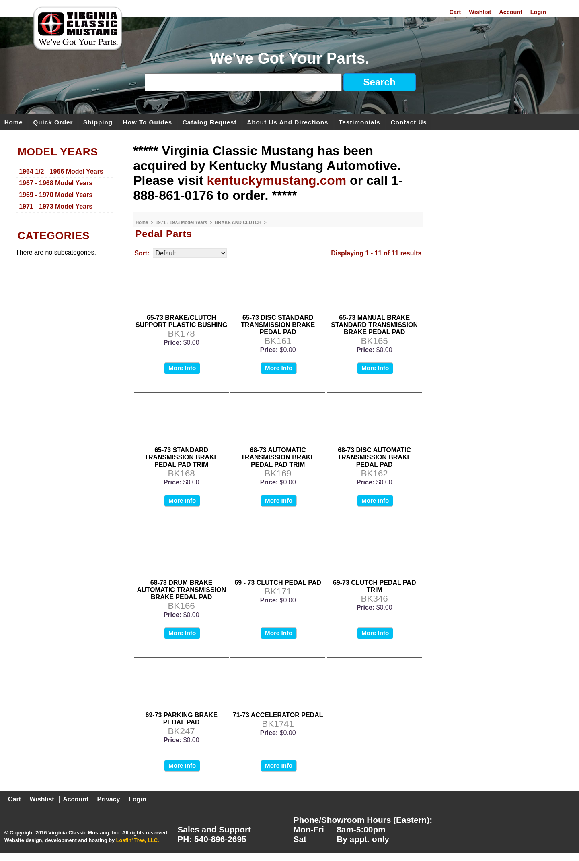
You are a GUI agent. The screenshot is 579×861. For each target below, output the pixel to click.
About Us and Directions (287, 121)
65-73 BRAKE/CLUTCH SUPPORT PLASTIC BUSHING (181, 321)
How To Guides (147, 121)
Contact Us (409, 121)
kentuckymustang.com (276, 180)
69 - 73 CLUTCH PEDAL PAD (277, 582)
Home (13, 121)
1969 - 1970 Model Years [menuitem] (55, 194)
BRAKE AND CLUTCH (239, 222)
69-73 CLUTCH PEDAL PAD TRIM (374, 586)
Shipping (98, 121)
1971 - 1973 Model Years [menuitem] (55, 206)
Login (538, 12)
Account (510, 12)
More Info (182, 367)
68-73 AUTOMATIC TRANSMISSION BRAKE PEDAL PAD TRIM (278, 457)
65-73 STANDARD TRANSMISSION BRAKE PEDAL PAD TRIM (181, 457)
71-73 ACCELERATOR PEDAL (278, 715)
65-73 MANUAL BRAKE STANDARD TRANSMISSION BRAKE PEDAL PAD (374, 324)
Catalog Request (210, 121)
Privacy (108, 799)
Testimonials (359, 121)
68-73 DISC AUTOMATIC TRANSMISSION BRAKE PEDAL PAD (374, 457)
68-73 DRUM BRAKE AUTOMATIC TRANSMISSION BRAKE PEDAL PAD (181, 589)
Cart (455, 12)
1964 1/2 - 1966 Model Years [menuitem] (61, 171)
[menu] (65, 189)
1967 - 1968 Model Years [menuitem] (55, 183)
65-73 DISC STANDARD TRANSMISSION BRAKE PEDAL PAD (278, 324)
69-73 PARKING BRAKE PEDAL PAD (182, 719)
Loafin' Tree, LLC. (137, 840)
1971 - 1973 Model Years (182, 222)
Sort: (141, 253)
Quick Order (53, 121)
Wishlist (480, 12)
